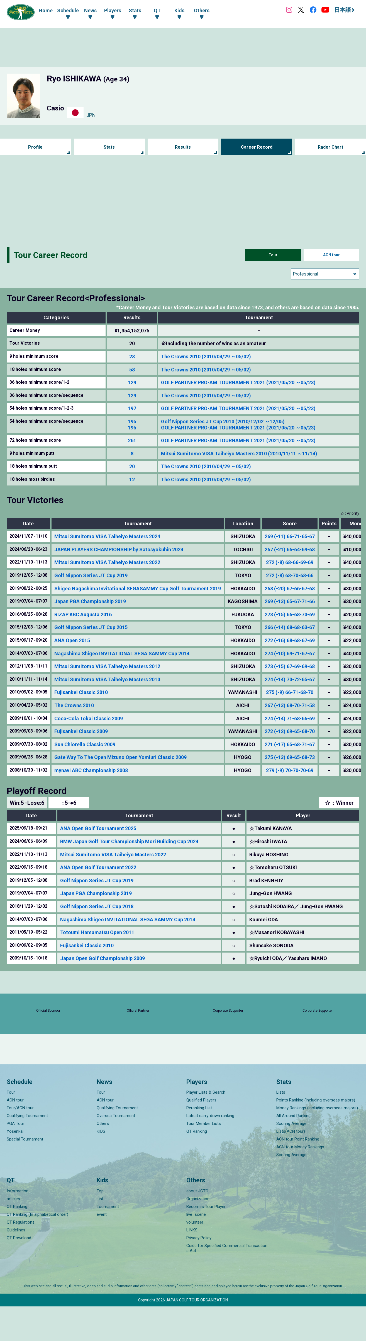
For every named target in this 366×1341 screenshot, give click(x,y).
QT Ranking (196, 1166)
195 (132, 421)
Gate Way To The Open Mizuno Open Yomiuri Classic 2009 (120, 757)
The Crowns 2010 (74, 705)
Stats (109, 147)
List (100, 1233)
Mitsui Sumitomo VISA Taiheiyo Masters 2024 (107, 536)
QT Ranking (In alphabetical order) (37, 1248)
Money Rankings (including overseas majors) (317, 1142)
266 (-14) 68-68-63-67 (290, 627)
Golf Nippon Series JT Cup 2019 (91, 575)
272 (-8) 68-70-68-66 (289, 575)
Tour (273, 255)
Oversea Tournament (116, 1150)
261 (132, 440)
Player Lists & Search (205, 1127)
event (102, 1248)
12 (132, 479)
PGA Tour (15, 1158)
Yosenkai (15, 1166)
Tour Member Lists (203, 1158)
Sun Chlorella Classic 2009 (84, 744)
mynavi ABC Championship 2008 (91, 770)
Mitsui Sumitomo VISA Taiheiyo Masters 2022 (107, 562)
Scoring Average (291, 1158)
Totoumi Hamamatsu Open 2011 (97, 932)
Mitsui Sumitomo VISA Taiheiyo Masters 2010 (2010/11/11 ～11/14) (239, 453)
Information (17, 1225)
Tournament (108, 1241)
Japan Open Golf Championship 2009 (102, 958)
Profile (35, 147)
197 (132, 408)
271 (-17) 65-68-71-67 (290, 744)
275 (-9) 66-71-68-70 (289, 692)
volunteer (194, 1256)
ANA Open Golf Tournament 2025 (98, 828)
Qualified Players (201, 1134)
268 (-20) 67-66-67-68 (290, 588)
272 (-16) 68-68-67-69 (290, 640)
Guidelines (16, 1264)
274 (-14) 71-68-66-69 (290, 718)
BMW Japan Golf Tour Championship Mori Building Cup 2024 (129, 841)
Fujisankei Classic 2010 (81, 692)
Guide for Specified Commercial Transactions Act (226, 1283)
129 (132, 382)
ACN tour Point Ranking (297, 1173)
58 (132, 370)
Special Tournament (25, 1173)
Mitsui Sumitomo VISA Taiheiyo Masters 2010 (107, 679)
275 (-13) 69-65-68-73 (290, 757)
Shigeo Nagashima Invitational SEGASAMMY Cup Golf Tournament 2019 (137, 588)
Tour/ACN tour (20, 1142)
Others (103, 1158)
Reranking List (199, 1142)
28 (132, 356)
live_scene (196, 1248)
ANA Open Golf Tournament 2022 (98, 867)
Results (182, 147)
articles (13, 1233)
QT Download (19, 1272)
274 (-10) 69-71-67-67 (290, 653)
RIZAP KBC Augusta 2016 (83, 614)
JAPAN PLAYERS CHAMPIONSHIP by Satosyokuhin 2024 (118, 549)
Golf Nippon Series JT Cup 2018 (96, 906)
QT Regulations (21, 1256)
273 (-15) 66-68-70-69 (290, 614)
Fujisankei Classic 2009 (81, 731)
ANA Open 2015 (72, 640)
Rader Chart (330, 147)
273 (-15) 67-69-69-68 (290, 666)
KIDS (101, 1166)
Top (100, 1225)
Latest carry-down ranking (210, 1150)
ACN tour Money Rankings (300, 1181)
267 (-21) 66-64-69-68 (290, 549)
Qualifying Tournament (27, 1150)
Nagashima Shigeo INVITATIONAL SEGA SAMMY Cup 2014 (121, 653)
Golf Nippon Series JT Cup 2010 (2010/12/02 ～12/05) (223, 421)
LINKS (191, 1264)
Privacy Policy (198, 1272)
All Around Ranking (293, 1150)
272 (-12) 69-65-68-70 (290, 731)
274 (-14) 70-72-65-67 (290, 679)
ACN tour (331, 255)
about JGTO (197, 1225)
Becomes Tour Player (206, 1241)
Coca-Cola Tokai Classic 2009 (88, 718)
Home (46, 10)
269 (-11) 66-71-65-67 (290, 536)
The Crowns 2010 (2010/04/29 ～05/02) (206, 356)
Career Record (257, 147)
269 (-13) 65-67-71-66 (290, 601)
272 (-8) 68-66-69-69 (289, 562)
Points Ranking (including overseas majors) (315, 1134)
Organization (197, 1233)
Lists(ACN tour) (290, 1166)
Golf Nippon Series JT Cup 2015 (91, 627)
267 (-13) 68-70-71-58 (290, 705)
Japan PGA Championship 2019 (90, 601)
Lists (280, 1127)
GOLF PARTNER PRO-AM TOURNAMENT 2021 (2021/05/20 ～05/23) (238, 382)
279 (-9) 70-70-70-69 (289, 770)
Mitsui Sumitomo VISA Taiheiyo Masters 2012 (107, 666)
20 (132, 466)
